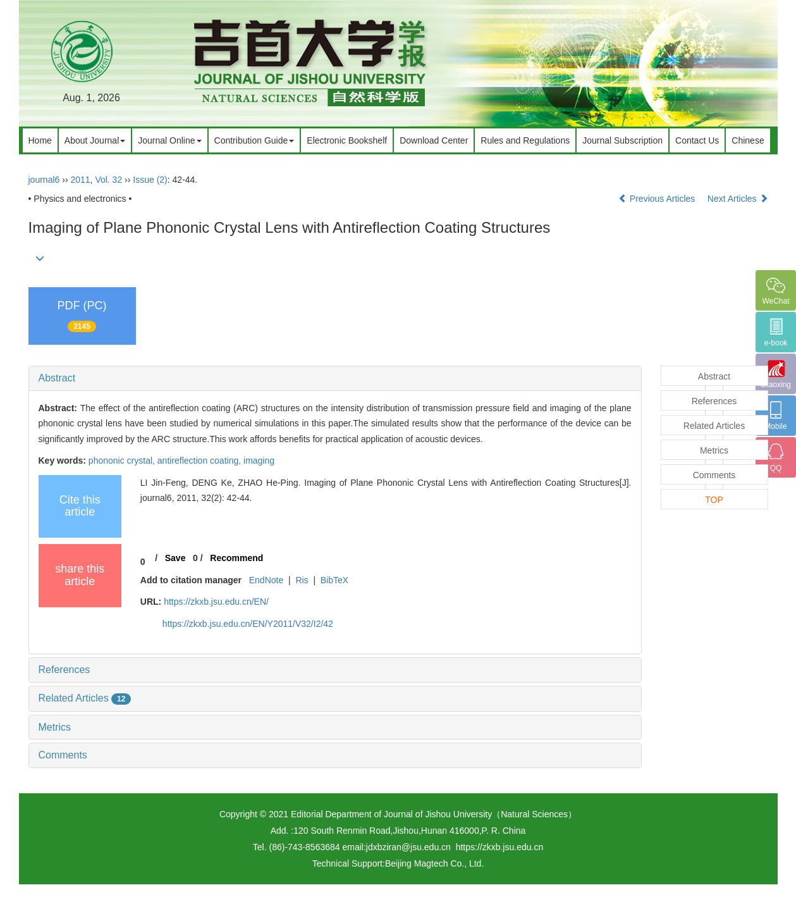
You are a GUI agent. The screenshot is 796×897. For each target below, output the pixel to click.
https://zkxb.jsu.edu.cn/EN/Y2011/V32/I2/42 (247, 624)
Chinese (748, 140)
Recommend (236, 558)
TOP (714, 500)
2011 (80, 180)
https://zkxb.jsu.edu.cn (500, 847)
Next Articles (737, 199)
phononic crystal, (123, 460)
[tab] (335, 378)
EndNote (266, 580)
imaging (258, 460)
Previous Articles (657, 199)
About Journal (94, 140)
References (64, 669)
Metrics (55, 727)
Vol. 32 (108, 180)
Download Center (434, 140)
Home (40, 140)
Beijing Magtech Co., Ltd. (434, 863)
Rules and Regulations (525, 140)
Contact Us (697, 140)
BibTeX (334, 580)
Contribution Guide (254, 140)
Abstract (57, 378)
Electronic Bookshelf (347, 140)
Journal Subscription (622, 140)
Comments (63, 755)
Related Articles (85, 698)
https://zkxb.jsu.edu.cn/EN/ (216, 602)
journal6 (44, 180)
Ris (301, 580)
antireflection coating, (200, 460)
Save (175, 558)
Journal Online (169, 140)
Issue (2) (150, 180)
